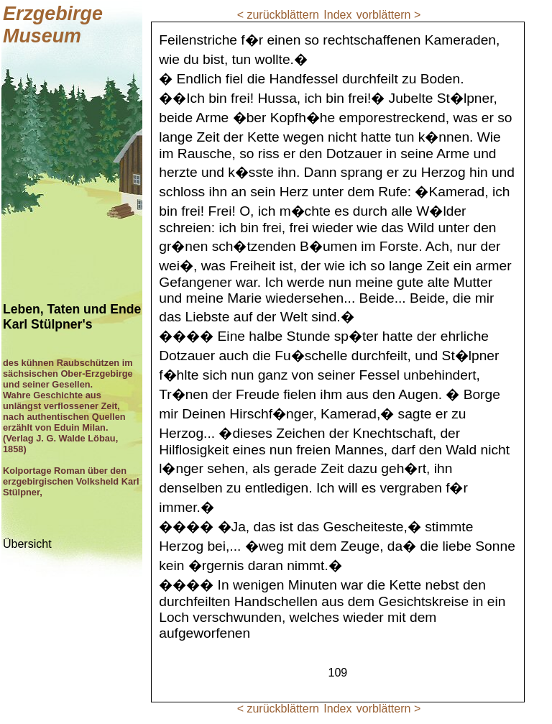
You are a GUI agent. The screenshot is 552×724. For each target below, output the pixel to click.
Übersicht (27, 544)
